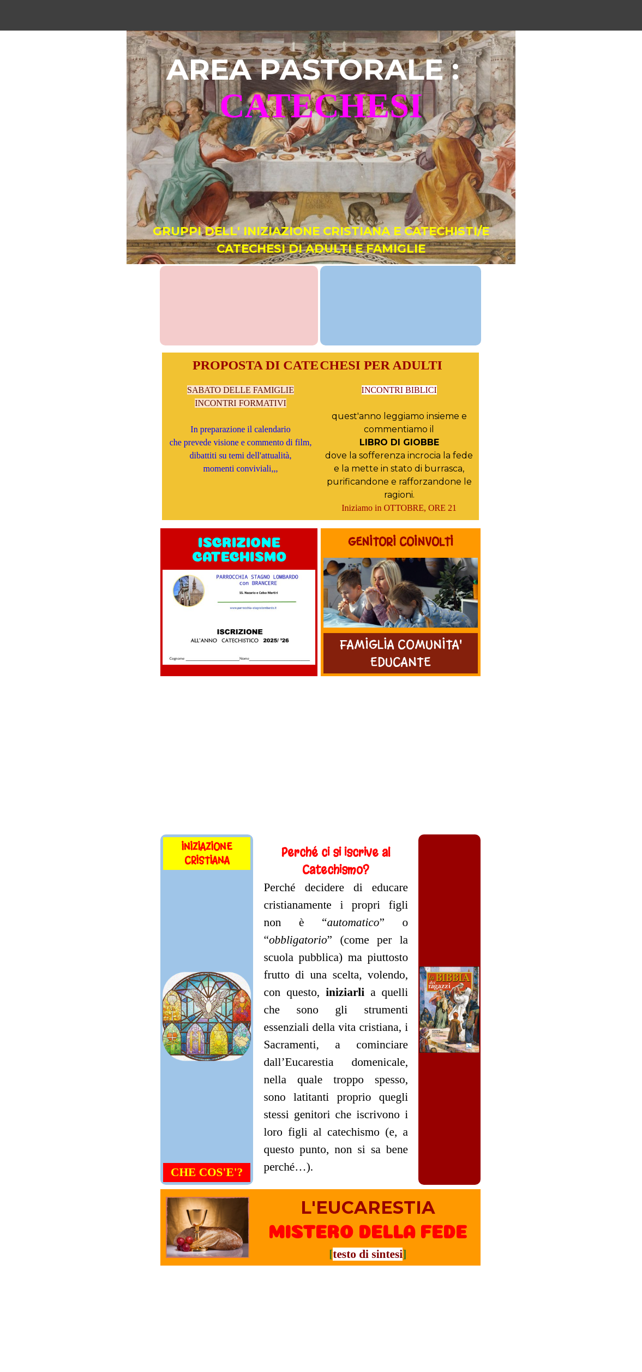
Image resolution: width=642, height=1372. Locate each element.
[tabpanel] (321, 154)
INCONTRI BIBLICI (399, 390)
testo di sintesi (368, 1254)
